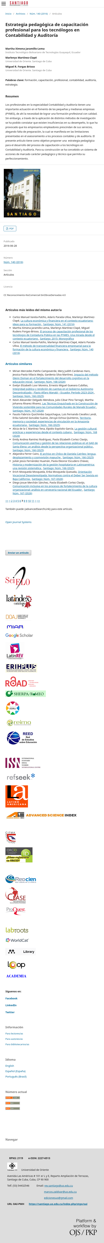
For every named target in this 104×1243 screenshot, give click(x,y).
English (9, 1065)
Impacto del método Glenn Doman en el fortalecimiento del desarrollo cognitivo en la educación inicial (55, 378)
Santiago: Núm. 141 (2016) (58, 324)
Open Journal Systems (18, 522)
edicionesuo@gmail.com (58, 1198)
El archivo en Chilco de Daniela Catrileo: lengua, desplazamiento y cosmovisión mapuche (54, 455)
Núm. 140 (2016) (39, 13)
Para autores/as (14, 1039)
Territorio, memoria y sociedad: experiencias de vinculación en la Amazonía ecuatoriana (52, 421)
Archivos (20, 13)
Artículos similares (18, 364)
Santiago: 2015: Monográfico (57, 338)
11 (32, 501)
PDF (11, 228)
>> (38, 501)
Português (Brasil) (16, 1076)
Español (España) (15, 1071)
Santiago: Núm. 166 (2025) (28, 396)
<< (6, 501)
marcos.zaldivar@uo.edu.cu (60, 1191)
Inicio (8, 13)
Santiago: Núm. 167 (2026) (28, 410)
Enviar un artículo (18, 552)
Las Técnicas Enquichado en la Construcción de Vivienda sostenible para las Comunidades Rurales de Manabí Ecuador (55, 405)
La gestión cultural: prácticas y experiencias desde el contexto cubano (55, 430)
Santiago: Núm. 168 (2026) (50, 381)
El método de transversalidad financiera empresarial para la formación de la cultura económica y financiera (52, 347)
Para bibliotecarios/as (17, 1044)
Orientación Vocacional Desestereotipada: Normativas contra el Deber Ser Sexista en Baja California (55, 475)
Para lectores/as (14, 1033)
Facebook (11, 998)
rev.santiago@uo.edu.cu (58, 1185)
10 (29, 501)
